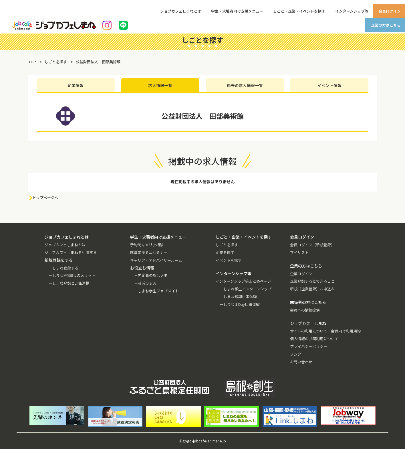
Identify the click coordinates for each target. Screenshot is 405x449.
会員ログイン (389, 11)
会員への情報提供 (305, 310)
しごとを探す (227, 244)
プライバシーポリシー (308, 346)
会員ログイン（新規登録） (312, 244)
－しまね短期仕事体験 (238, 296)
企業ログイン (301, 273)
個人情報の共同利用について (314, 338)
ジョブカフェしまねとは (180, 11)
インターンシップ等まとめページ (243, 281)
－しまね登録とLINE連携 (69, 283)
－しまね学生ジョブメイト (156, 291)
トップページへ (45, 197)
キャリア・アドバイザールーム (156, 260)
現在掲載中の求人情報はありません (202, 181)
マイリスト (299, 252)
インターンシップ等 (351, 11)
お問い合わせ (301, 362)
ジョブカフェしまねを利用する (71, 252)
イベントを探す (229, 260)
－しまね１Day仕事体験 (240, 304)
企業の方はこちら (386, 25)
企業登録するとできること (312, 281)
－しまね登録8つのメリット (72, 275)
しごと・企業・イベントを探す (299, 11)
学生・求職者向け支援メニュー (237, 11)
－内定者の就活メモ (151, 275)
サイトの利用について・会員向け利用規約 (325, 331)
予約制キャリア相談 (147, 244)
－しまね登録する (63, 268)
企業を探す (225, 252)
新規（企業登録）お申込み (312, 289)
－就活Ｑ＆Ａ (145, 283)
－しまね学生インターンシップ (245, 289)
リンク (295, 354)
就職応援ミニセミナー (148, 252)
